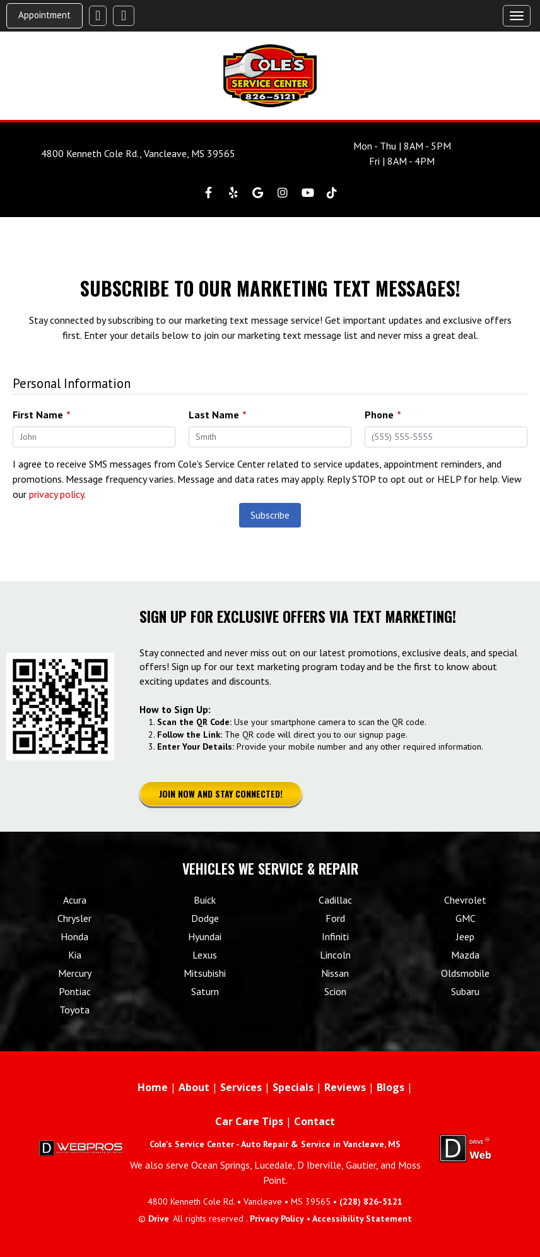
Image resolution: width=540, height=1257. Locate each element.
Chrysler (74, 918)
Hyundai (204, 936)
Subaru (465, 991)
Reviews (345, 1087)
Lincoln (335, 954)
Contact (314, 1121)
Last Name (217, 414)
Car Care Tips (249, 1121)
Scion (335, 991)
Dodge (205, 918)
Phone (383, 414)
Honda (74, 936)
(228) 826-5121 (370, 1201)
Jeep (465, 936)
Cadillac (335, 900)
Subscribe (270, 515)
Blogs (390, 1087)
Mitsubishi (205, 973)
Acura (74, 900)
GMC (465, 918)
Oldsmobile (465, 973)
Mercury (74, 973)
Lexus (204, 954)
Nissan (335, 973)
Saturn (205, 991)
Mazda (465, 954)
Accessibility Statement (362, 1218)
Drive (158, 1218)
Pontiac (75, 991)
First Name (41, 414)
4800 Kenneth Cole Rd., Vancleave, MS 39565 (138, 153)
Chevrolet (465, 900)
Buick (205, 900)
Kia (74, 954)
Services (241, 1087)
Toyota (74, 1009)
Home (153, 1087)
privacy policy (56, 494)
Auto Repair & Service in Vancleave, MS (321, 1144)
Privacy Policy (277, 1218)
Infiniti (335, 936)
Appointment (44, 15)
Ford (335, 918)
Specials (293, 1087)
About (194, 1087)
